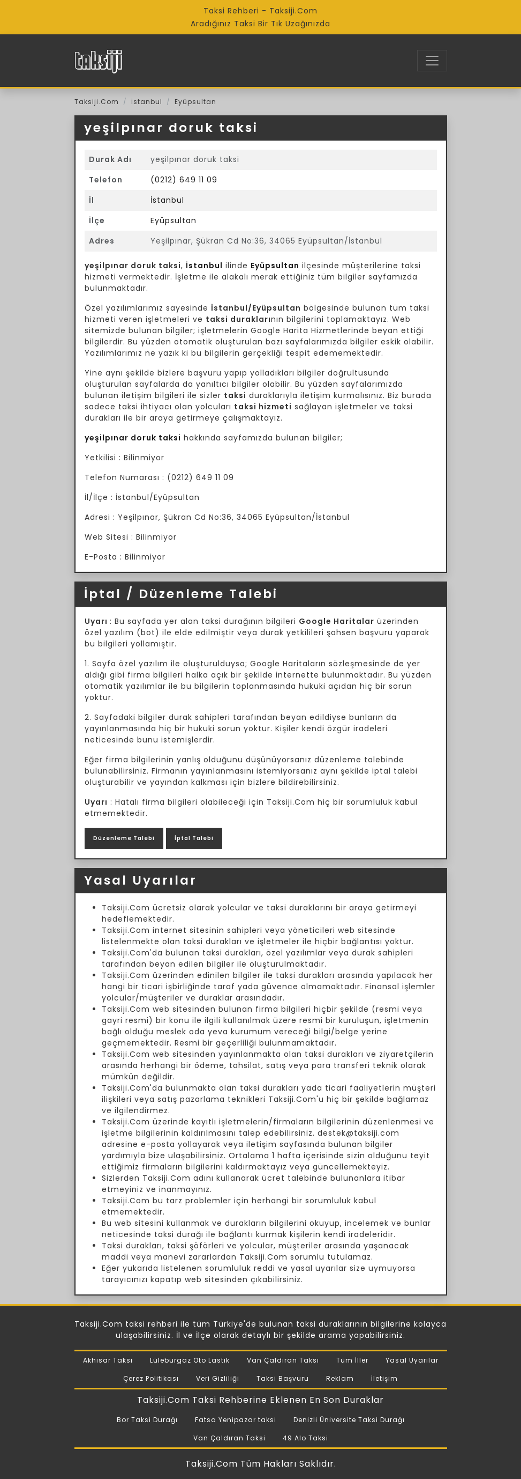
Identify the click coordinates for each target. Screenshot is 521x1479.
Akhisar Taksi (108, 1360)
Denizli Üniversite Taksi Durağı (349, 1419)
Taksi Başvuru (282, 1378)
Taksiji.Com (96, 101)
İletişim (384, 1378)
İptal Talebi (194, 838)
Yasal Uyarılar (412, 1360)
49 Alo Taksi (305, 1438)
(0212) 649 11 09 (183, 179)
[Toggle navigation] (432, 60)
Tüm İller (352, 1360)
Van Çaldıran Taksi (283, 1360)
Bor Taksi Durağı (147, 1419)
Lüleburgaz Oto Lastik (190, 1360)
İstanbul (146, 101)
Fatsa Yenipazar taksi (235, 1419)
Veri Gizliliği (217, 1378)
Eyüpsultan (195, 101)
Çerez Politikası (151, 1378)
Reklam (340, 1378)
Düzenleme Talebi (124, 838)
